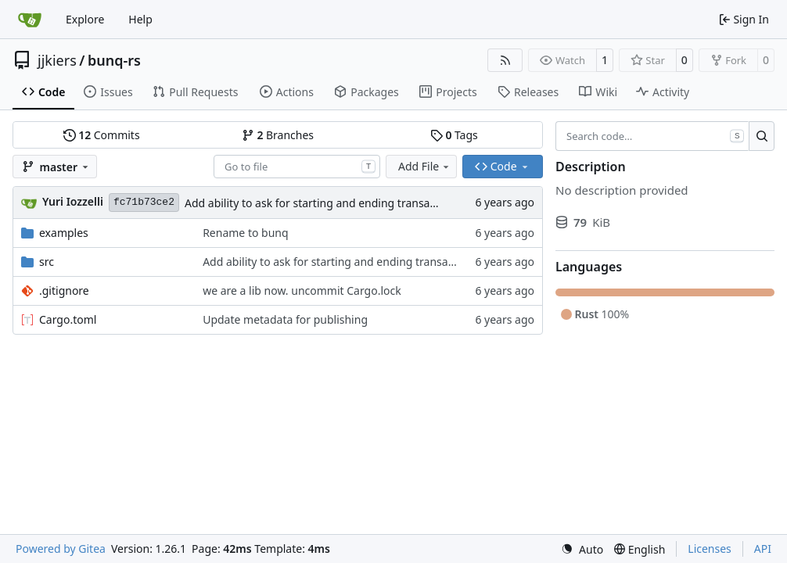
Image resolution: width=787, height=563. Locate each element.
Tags (454, 134)
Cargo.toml (67, 319)
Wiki (598, 91)
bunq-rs (114, 60)
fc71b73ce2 (143, 202)
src (46, 261)
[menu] (582, 549)
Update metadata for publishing (285, 319)
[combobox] (297, 166)
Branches (278, 134)
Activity (662, 91)
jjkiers (57, 60)
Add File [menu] (424, 166)
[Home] (30, 19)
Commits (101, 134)
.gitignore (64, 290)
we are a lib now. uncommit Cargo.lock (302, 290)
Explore (85, 19)
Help (140, 19)
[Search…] (761, 136)
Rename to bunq (245, 232)
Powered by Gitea (61, 548)
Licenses (709, 548)
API (762, 548)
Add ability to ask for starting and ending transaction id (326, 202)
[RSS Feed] (505, 60)
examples (63, 232)
